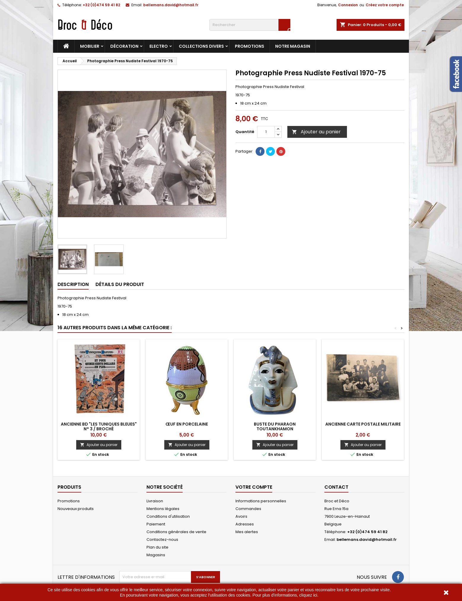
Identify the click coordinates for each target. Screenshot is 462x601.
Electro (158, 46)
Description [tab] (73, 284)
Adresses (244, 524)
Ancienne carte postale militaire (363, 424)
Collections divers (201, 46)
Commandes (248, 509)
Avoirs (241, 516)
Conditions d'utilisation (168, 516)
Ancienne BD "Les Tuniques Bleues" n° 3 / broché (99, 426)
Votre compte (253, 487)
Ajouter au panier (316, 131)
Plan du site (157, 547)
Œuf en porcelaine (186, 424)
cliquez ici (308, 595)
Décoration (124, 46)
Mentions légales (162, 509)
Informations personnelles (260, 501)
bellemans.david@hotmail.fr (170, 4)
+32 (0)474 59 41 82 (101, 4)
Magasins (155, 555)
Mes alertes (246, 532)
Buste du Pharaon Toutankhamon (275, 426)
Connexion (348, 4)
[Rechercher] (249, 25)
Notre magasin (292, 46)
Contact (336, 487)
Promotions (249, 46)
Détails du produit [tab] (119, 284)
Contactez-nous (162, 539)
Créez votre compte (385, 4)
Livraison (154, 501)
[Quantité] (266, 132)
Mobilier (89, 46)
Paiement (155, 524)
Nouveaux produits (76, 509)
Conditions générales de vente (176, 532)
